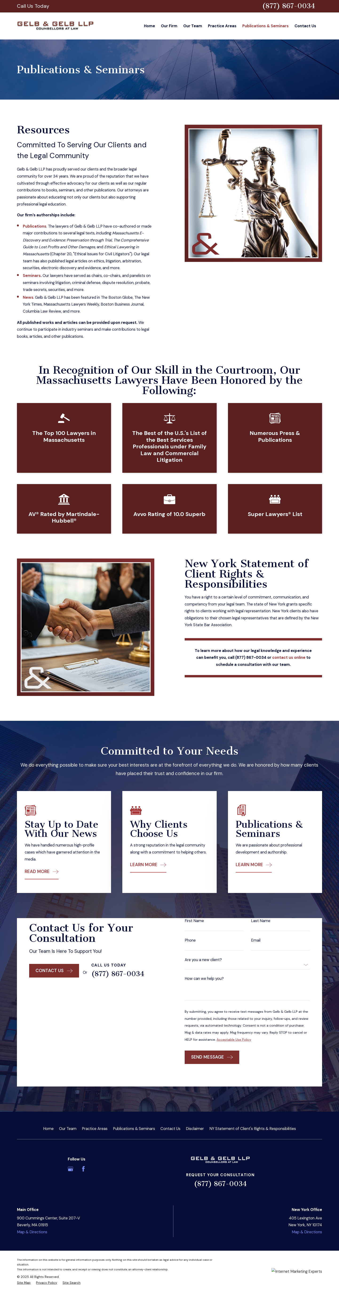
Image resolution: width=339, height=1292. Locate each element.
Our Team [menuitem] (192, 25)
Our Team (67, 1128)
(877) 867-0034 (288, 6)
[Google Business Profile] (70, 1169)
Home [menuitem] (149, 25)
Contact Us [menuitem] (305, 25)
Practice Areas (95, 1128)
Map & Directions (32, 1232)
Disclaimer (195, 1128)
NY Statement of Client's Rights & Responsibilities (252, 1128)
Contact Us (170, 1128)
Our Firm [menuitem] (169, 25)
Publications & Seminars (134, 1128)
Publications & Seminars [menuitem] (265, 25)
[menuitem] (24, 1283)
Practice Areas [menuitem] (222, 25)
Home (48, 1128)
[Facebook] (83, 1169)
